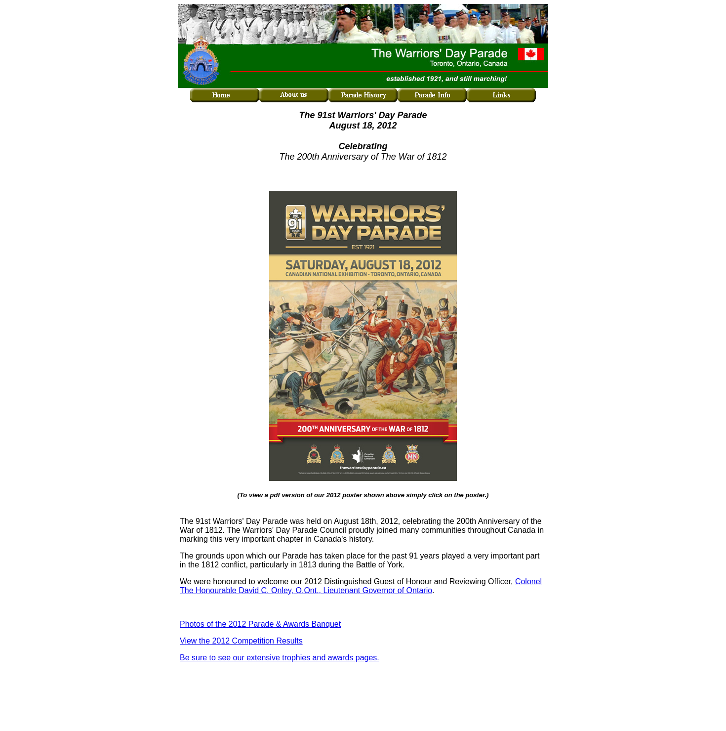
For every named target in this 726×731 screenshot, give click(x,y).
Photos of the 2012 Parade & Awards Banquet (260, 624)
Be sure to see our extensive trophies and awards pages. (279, 657)
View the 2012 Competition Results (241, 641)
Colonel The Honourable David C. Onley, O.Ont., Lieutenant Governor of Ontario (361, 586)
